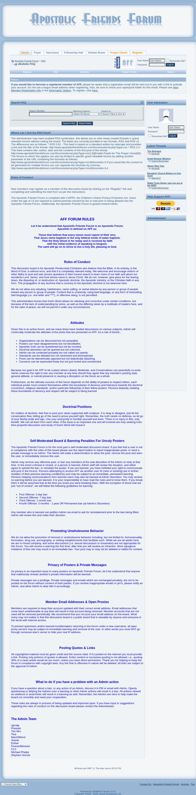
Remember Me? (176, 61)
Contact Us (145, 784)
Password (142, 64)
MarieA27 (156, 178)
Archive (185, 784)
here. (95, 90)
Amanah (155, 153)
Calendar (84, 72)
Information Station (60, 90)
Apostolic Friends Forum (26, 61)
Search (171, 72)
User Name (143, 60)
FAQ (43, 61)
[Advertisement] (166, 282)
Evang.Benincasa (160, 161)
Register (27, 72)
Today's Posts (129, 72)
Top (193, 784)
